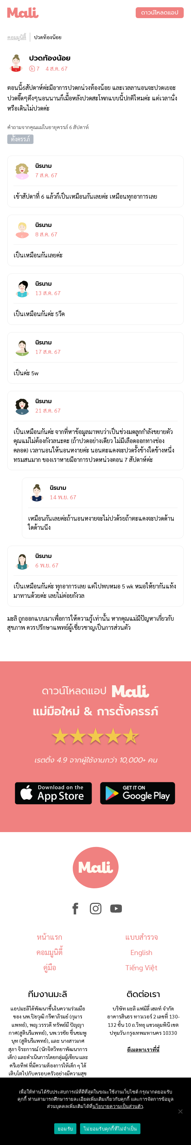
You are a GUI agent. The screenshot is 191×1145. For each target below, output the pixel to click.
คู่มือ (49, 967)
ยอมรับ (65, 1129)
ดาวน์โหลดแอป (159, 12)
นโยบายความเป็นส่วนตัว (117, 1106)
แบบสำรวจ (141, 937)
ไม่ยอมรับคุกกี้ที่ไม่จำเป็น (110, 1129)
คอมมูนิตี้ (16, 37)
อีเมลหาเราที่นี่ (143, 1049)
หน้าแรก (49, 937)
